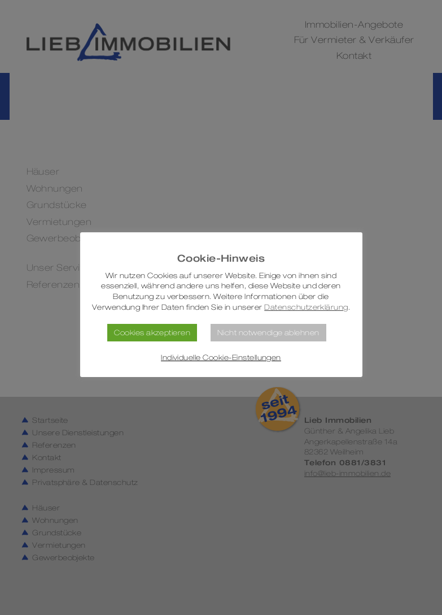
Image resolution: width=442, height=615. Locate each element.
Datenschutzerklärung (306, 307)
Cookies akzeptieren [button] (152, 332)
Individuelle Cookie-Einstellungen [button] (221, 357)
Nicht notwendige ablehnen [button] (268, 332)
